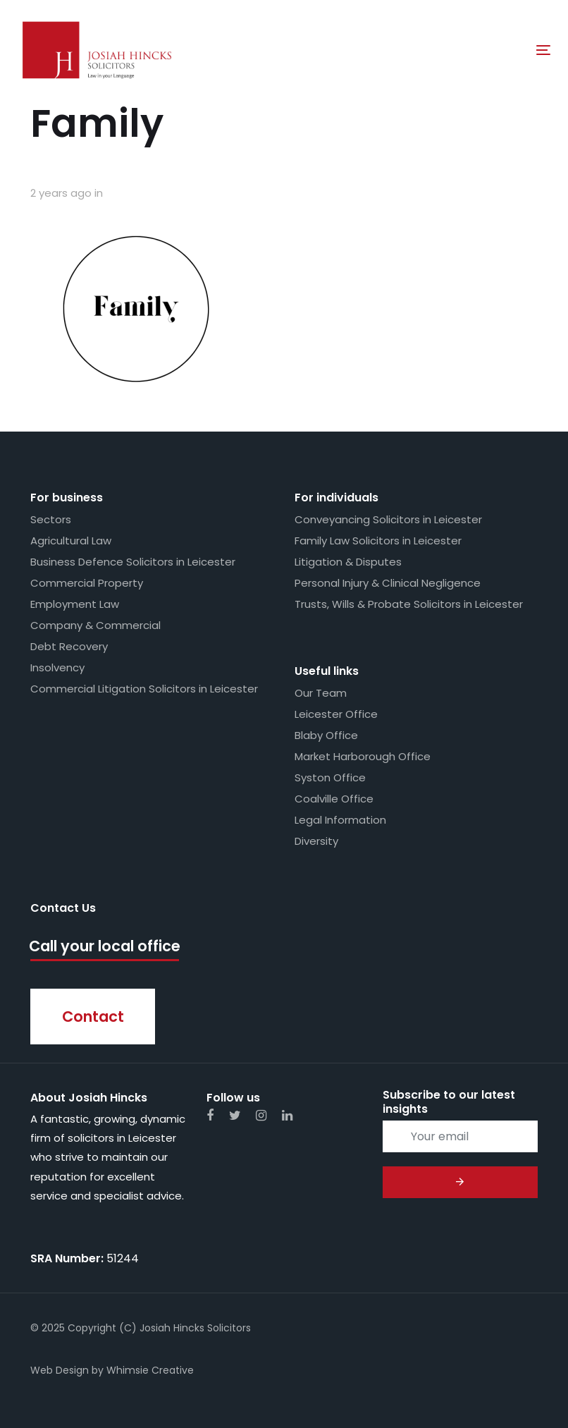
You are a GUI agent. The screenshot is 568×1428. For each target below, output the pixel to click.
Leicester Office (336, 714)
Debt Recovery (69, 646)
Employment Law (74, 604)
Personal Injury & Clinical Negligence (388, 582)
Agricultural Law (70, 540)
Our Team (321, 692)
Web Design (59, 1370)
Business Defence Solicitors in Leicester (132, 561)
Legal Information (340, 819)
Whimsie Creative (150, 1370)
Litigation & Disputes (348, 561)
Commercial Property (86, 582)
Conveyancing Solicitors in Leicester (388, 519)
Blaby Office (326, 735)
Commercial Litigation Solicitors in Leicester (144, 688)
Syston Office (330, 777)
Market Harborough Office (363, 756)
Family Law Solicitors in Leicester (378, 540)
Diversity (316, 841)
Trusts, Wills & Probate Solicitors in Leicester (409, 604)
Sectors (50, 519)
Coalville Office (334, 798)
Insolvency (57, 667)
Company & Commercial (95, 625)
